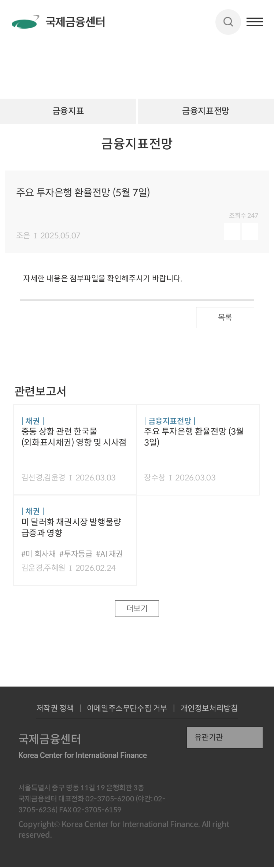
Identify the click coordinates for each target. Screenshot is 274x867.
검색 (228, 22)
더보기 (137, 609)
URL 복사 (254, 152)
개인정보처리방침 (209, 708)
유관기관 (209, 737)
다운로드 (250, 231)
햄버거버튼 (255, 22)
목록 (225, 317)
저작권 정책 (55, 708)
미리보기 (232, 231)
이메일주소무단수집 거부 (127, 708)
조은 (23, 235)
